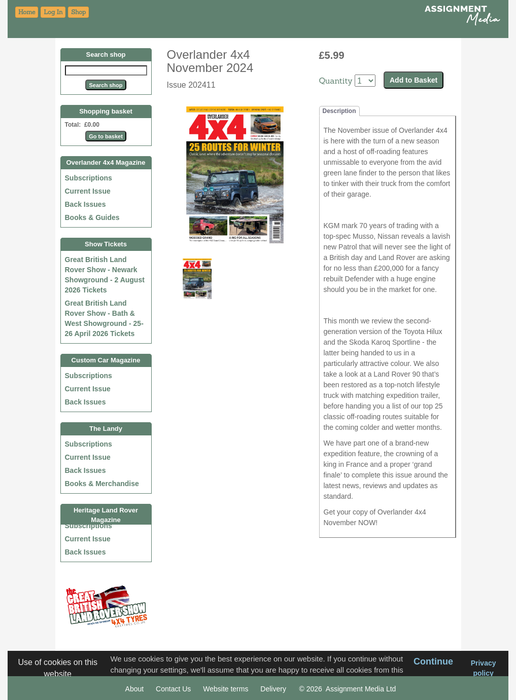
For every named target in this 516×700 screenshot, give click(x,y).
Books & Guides (92, 217)
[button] (78, 12)
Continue (433, 661)
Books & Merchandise (102, 484)
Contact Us (173, 689)
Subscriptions (88, 178)
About (134, 689)
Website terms (225, 689)
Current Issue (88, 191)
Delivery (273, 689)
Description (339, 111)
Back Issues (85, 204)
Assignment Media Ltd (361, 689)
